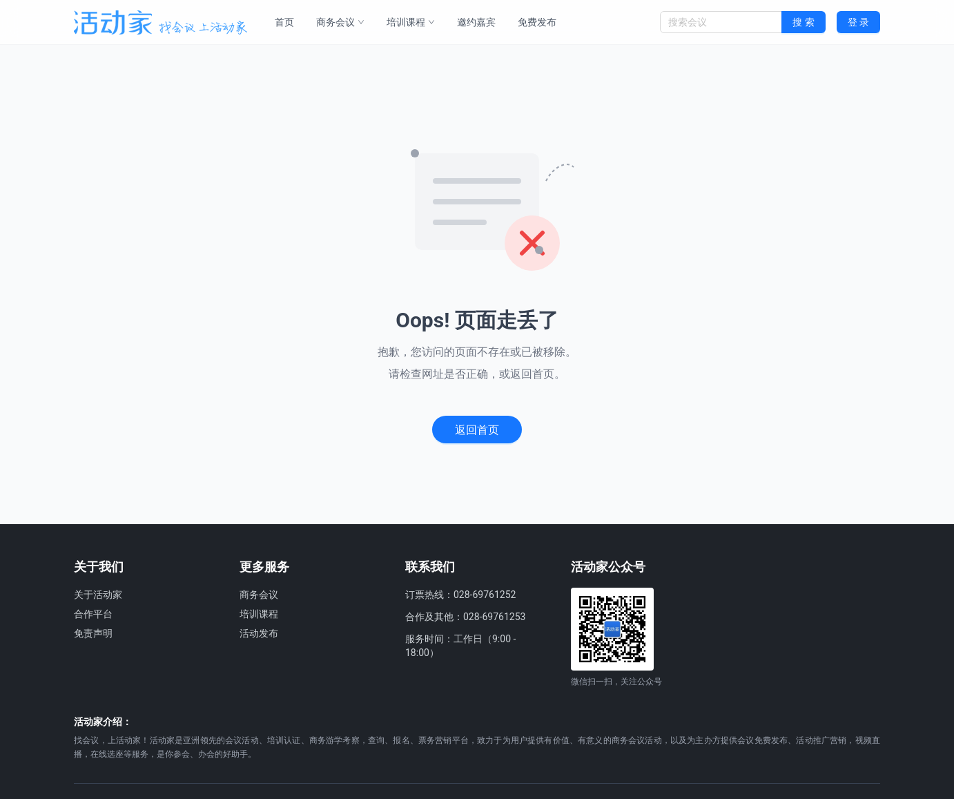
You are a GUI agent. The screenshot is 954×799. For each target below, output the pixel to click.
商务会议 (340, 22)
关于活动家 (98, 594)
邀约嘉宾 (476, 22)
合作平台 (93, 613)
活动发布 (259, 633)
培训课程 (411, 22)
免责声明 (93, 633)
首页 (284, 22)
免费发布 (537, 22)
